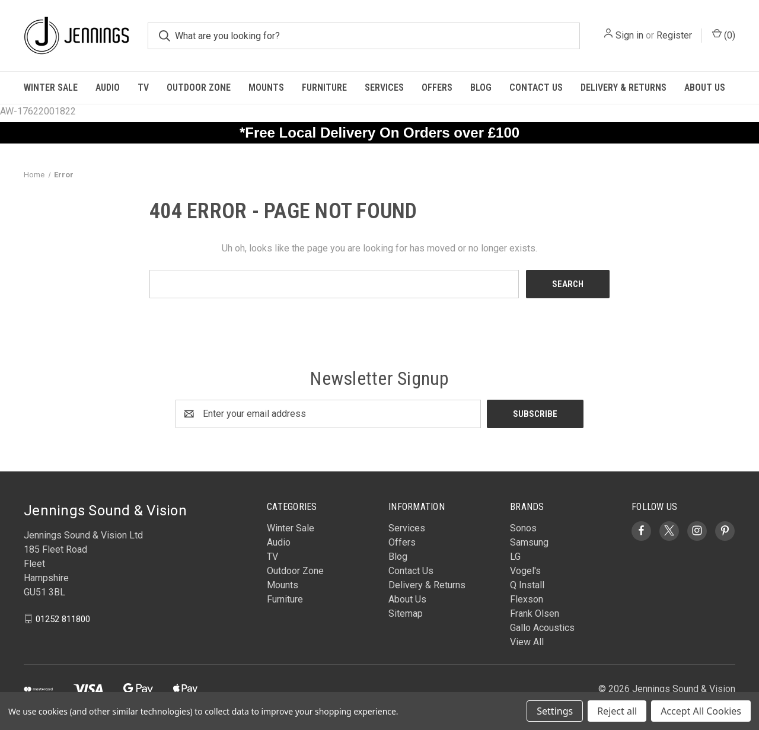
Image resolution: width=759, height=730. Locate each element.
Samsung (529, 542)
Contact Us (536, 87)
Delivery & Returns (623, 87)
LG (515, 556)
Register (674, 35)
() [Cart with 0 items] (723, 34)
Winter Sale (51, 87)
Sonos (523, 528)
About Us (704, 87)
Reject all (617, 711)
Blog (481, 87)
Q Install (527, 585)
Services (384, 87)
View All (527, 642)
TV (143, 87)
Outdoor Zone (199, 87)
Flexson (526, 599)
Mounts (266, 87)
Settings (555, 711)
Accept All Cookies (701, 711)
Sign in (629, 35)
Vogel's (525, 570)
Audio (107, 87)
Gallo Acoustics (542, 627)
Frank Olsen (534, 613)
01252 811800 (63, 618)
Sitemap (405, 613)
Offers (437, 87)
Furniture (324, 87)
